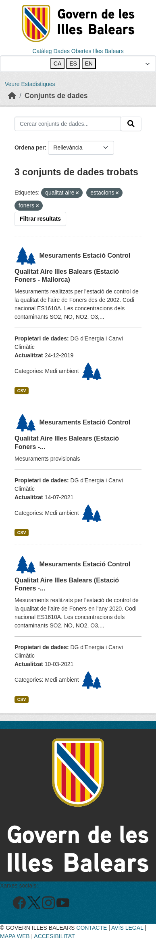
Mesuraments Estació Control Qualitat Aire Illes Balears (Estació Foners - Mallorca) (72, 267)
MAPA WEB (15, 936)
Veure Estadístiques (30, 84)
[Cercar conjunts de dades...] (68, 124)
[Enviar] (131, 124)
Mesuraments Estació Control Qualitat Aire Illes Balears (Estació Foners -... (72, 434)
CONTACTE (91, 927)
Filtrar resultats (40, 218)
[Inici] (12, 96)
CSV (21, 390)
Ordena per (30, 147)
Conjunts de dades (56, 96)
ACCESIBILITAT (54, 936)
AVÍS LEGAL (127, 927)
